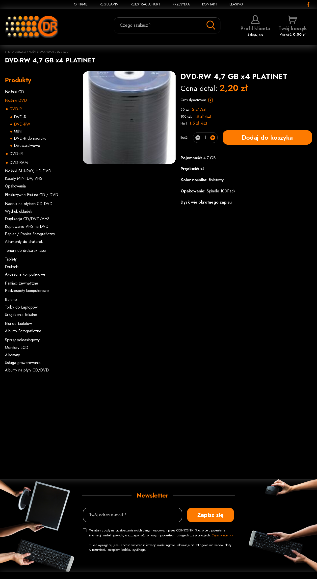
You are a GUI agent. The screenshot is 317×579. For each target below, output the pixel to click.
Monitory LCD (16, 347)
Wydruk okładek (18, 211)
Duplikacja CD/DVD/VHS (27, 219)
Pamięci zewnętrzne (21, 283)
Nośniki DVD (37, 52)
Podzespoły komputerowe (27, 290)
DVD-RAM (18, 162)
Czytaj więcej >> (222, 535)
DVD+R (16, 154)
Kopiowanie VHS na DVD (27, 226)
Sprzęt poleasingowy (22, 340)
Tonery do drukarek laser (26, 250)
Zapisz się (210, 515)
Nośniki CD (14, 92)
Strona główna (15, 52)
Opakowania (15, 186)
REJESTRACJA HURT (145, 4)
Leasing (236, 4)
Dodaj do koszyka (267, 137)
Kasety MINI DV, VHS (23, 178)
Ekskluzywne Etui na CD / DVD (31, 195)
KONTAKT (209, 4)
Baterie (11, 299)
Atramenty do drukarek (24, 241)
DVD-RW (61, 52)
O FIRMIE (80, 4)
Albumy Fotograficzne (23, 331)
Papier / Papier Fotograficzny (30, 234)
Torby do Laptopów (21, 307)
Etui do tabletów (18, 323)
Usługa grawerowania (23, 363)
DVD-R (50, 52)
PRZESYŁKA (181, 4)
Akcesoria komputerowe (25, 274)
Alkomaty (12, 355)
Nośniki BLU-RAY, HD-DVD (28, 171)
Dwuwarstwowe (27, 145)
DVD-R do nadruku (30, 138)
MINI (18, 131)
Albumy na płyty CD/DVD (27, 370)
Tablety (11, 259)
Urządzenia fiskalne (21, 314)
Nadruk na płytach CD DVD (29, 204)
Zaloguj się (255, 26)
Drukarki (12, 267)
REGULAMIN (109, 4)
